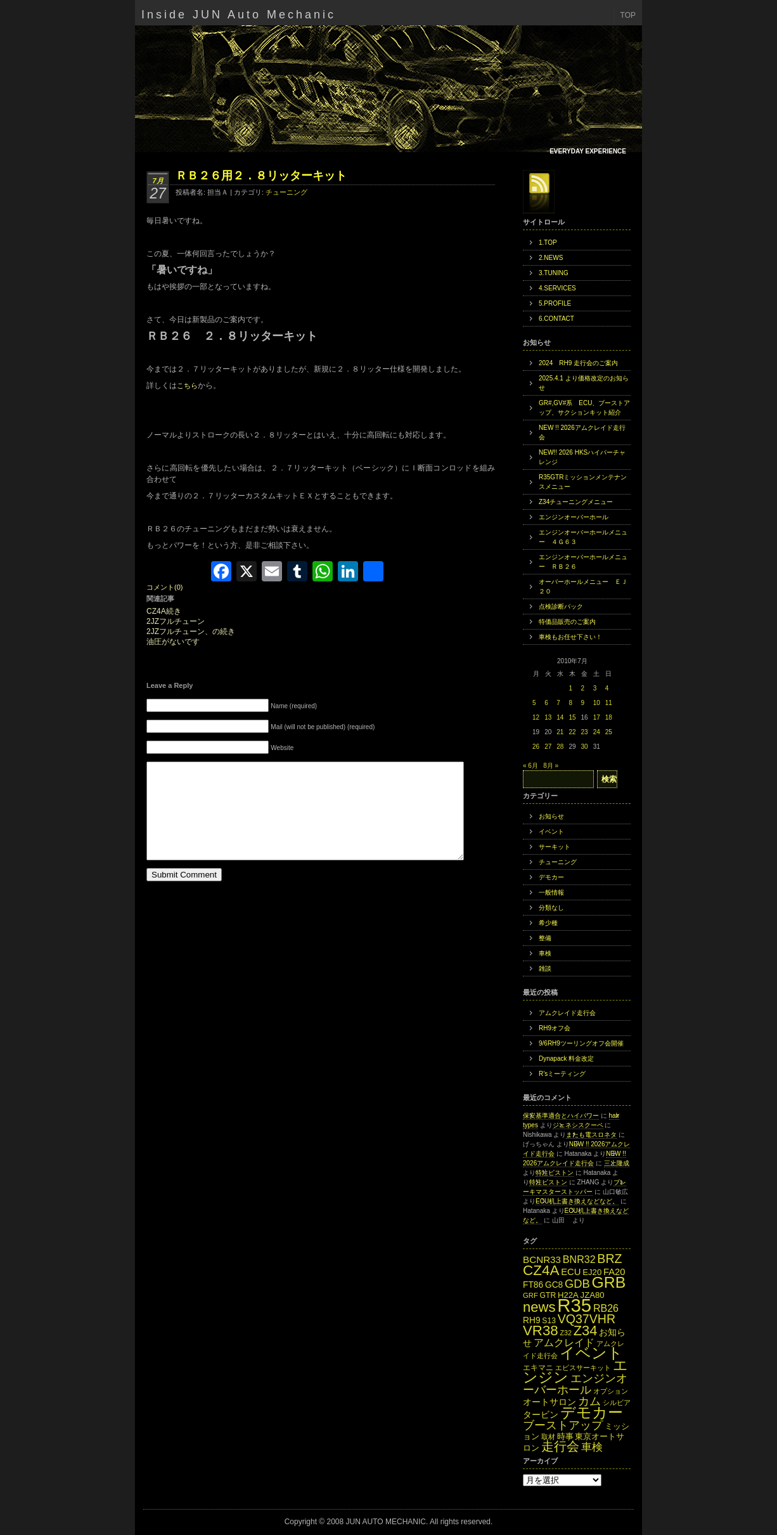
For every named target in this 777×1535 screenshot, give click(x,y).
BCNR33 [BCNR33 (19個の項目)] (542, 1259)
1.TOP (548, 242)
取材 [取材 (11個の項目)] (548, 1437)
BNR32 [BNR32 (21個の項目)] (579, 1259)
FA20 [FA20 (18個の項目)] (614, 1272)
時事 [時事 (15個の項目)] (565, 1436)
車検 (545, 953)
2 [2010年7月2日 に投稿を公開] (583, 688)
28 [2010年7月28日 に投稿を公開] (559, 746)
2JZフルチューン (175, 622)
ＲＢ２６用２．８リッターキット (261, 175)
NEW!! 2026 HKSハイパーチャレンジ (582, 457)
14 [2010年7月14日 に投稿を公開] (559, 717)
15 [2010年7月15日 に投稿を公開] (571, 717)
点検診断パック (561, 606)
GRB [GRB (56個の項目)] (609, 1282)
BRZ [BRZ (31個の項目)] (609, 1259)
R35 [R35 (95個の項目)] (574, 1305)
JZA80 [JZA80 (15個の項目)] (593, 1295)
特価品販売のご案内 (567, 621)
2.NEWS (551, 257)
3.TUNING (553, 272)
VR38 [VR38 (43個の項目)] (540, 1330)
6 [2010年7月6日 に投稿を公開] (546, 702)
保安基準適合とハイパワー (561, 1115)
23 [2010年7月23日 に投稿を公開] (584, 732)
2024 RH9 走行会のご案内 (578, 362)
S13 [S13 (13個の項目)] (549, 1320)
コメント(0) (164, 587)
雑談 (545, 968)
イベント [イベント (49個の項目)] (591, 1353)
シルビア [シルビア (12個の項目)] (617, 1402)
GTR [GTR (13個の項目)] (548, 1295)
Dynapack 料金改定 (566, 1058)
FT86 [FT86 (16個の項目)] (533, 1285)
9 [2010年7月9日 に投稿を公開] (583, 702)
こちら (187, 385)
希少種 (548, 922)
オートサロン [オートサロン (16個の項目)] (549, 1402)
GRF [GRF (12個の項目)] (530, 1295)
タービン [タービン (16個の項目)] (540, 1415)
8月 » (550, 765)
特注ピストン (555, 1172)
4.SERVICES (557, 288)
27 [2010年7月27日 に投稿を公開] (547, 746)
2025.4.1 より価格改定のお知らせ (584, 383)
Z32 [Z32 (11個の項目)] (565, 1333)
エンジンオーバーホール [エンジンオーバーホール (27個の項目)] (575, 1383)
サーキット (554, 846)
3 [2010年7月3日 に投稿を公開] (595, 688)
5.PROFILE (555, 303)
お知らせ (551, 816)
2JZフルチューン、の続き (190, 632)
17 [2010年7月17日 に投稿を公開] (596, 717)
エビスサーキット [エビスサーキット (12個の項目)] (583, 1367)
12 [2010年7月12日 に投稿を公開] (535, 717)
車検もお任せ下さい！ (570, 636)
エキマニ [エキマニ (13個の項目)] (538, 1367)
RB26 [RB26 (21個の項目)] (606, 1308)
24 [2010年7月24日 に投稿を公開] (596, 732)
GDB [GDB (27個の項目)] (577, 1283)
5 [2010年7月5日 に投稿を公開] (534, 702)
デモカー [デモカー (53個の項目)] (591, 1412)
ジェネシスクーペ (578, 1125)
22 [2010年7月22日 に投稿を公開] (571, 732)
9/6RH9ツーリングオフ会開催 (581, 1043)
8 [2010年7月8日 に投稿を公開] (570, 702)
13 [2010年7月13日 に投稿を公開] (547, 717)
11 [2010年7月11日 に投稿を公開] (608, 702)
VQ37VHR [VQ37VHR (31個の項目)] (586, 1319)
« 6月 (530, 765)
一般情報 (551, 892)
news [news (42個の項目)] (539, 1307)
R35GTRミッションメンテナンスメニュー (583, 482)
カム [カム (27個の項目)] (589, 1401)
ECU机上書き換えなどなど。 (577, 1201)
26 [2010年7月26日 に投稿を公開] (535, 746)
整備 (545, 938)
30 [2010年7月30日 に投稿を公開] (584, 746)
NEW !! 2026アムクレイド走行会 (582, 432)
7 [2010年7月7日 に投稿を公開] (558, 702)
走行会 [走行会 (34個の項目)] (560, 1446)
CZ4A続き (163, 611)
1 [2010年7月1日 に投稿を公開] (570, 688)
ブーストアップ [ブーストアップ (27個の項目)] (563, 1425)
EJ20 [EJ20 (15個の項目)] (591, 1272)
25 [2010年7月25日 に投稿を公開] (608, 732)
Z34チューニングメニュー (576, 501)
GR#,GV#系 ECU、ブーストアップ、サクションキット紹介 (584, 407)
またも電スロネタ (591, 1134)
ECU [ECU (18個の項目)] (571, 1272)
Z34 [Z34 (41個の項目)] (586, 1330)
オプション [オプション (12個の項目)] (610, 1391)
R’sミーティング (562, 1073)
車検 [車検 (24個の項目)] (592, 1447)
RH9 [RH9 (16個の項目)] (532, 1320)
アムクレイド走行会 (567, 1012)
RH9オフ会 (554, 1028)
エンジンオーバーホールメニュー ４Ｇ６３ (583, 537)
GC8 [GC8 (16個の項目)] (554, 1285)
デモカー (551, 877)
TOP (628, 15)
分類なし (551, 907)
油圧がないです (173, 642)
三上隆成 (616, 1163)
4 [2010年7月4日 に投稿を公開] (607, 688)
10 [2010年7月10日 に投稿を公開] (596, 702)
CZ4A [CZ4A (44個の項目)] (541, 1270)
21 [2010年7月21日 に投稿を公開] (559, 732)
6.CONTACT (556, 318)
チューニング (286, 192)
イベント (551, 831)
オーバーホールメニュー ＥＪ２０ (583, 586)
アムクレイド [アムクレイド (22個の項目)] (564, 1342)
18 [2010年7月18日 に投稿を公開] (608, 717)
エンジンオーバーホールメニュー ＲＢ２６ (583, 562)
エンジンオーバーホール (573, 517)
